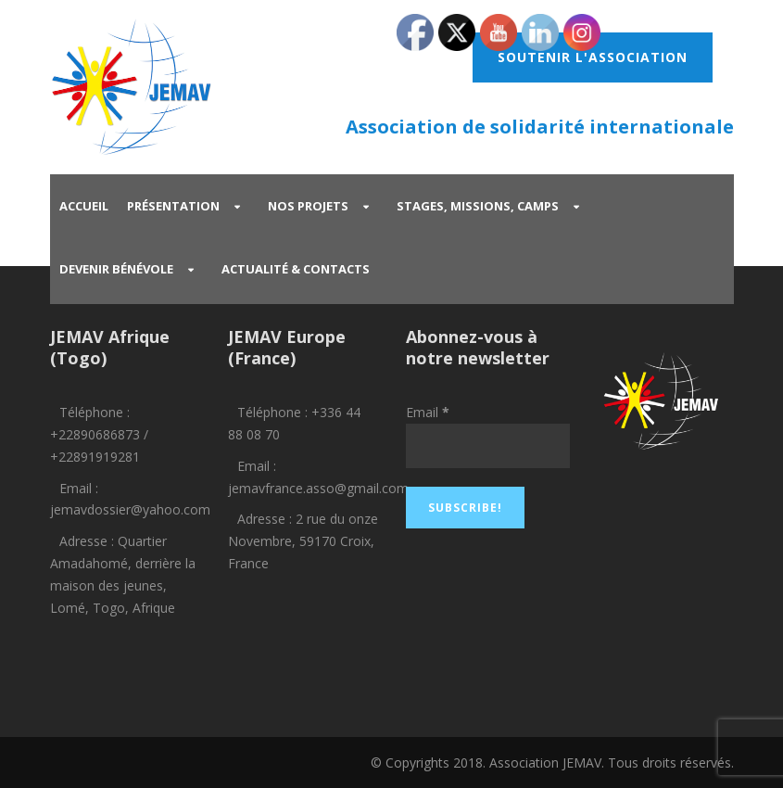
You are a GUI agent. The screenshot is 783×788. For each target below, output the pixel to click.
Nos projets (308, 205)
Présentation (173, 205)
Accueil (83, 205)
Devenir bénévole (116, 269)
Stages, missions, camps (478, 205)
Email (427, 412)
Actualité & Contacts (295, 269)
